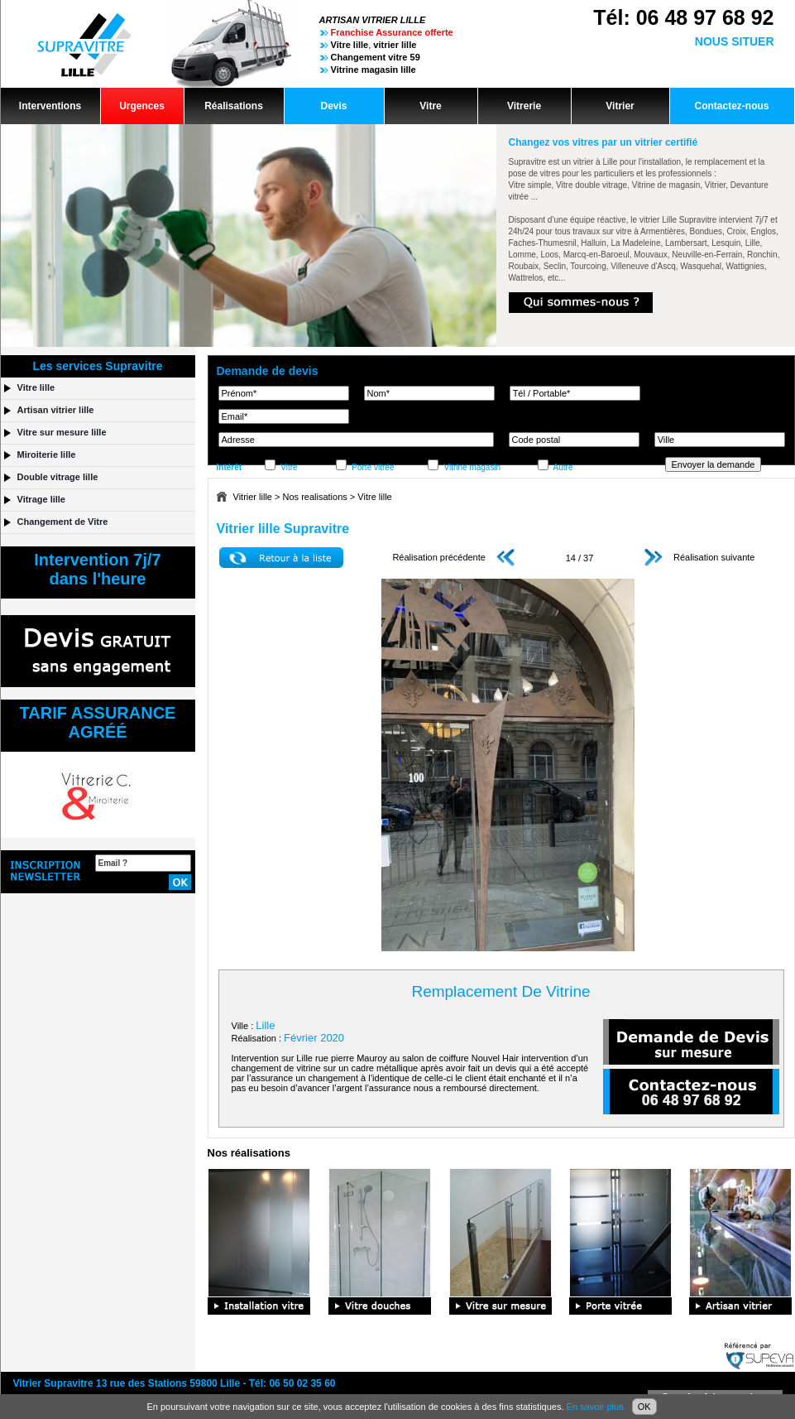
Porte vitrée (373, 467)
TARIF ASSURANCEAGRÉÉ (98, 722)
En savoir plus (595, 1407)
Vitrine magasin (471, 467)
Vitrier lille (252, 497)
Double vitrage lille (57, 477)
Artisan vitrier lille (55, 410)
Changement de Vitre (62, 522)
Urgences (142, 106)
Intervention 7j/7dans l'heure (97, 569)
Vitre (430, 106)
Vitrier (620, 106)
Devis (333, 106)
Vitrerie (524, 106)
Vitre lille (374, 497)
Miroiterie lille (46, 454)
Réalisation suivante (699, 557)
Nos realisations (315, 497)
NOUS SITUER (734, 41)
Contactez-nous (732, 106)
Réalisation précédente (453, 557)
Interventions (50, 106)
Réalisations (233, 106)
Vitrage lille (41, 499)
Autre (563, 467)
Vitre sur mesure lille (62, 432)
